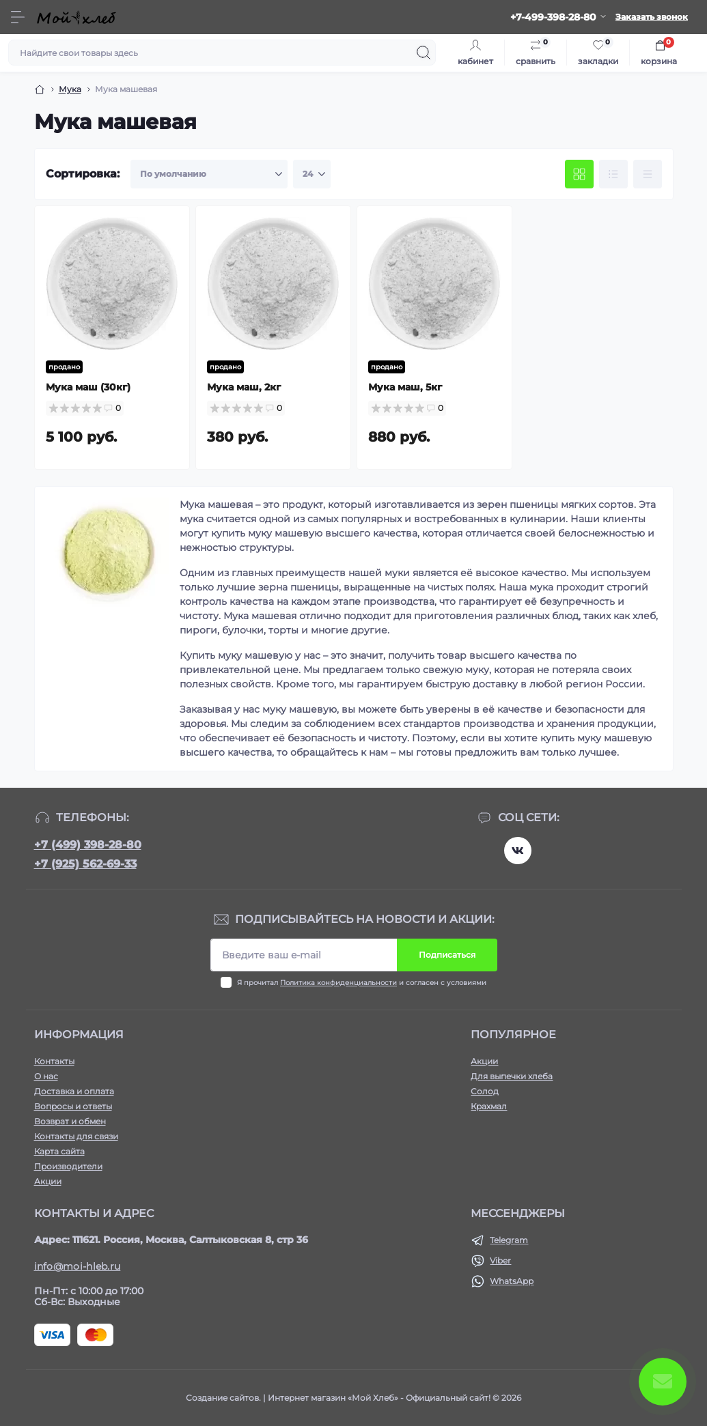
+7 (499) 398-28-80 (87, 844)
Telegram (509, 1240)
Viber (500, 1260)
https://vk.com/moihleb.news (518, 850)
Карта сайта (59, 1151)
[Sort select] (209, 174)
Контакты (54, 1061)
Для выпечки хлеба (512, 1076)
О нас (46, 1076)
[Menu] (18, 17)
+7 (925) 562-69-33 (85, 863)
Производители (68, 1166)
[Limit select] (312, 174)
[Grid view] (579, 174)
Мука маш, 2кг (244, 387)
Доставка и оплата (74, 1091)
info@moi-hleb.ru (77, 1266)
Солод (485, 1091)
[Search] (423, 53)
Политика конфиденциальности (338, 982)
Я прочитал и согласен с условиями (361, 982)
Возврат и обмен (70, 1121)
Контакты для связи (76, 1136)
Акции (47, 1181)
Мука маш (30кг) (88, 387)
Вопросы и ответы (73, 1106)
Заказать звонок (651, 17)
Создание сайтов (222, 1398)
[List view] (613, 174)
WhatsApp (511, 1281)
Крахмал (489, 1106)
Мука (70, 89)
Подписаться (447, 955)
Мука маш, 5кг (405, 387)
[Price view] (647, 174)
